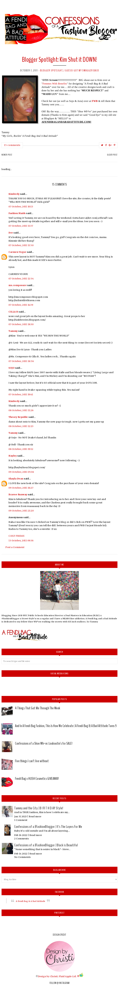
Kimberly (14, 194)
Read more (35, 816)
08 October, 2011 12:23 (21, 426)
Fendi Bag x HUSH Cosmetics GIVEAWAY (37, 778)
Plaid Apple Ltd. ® (69, 976)
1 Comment (20, 820)
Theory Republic (18, 417)
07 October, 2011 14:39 (21, 304)
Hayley (13, 455)
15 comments (12, 145)
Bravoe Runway (18, 494)
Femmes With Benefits (55, 83)
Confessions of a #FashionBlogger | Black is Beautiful (46, 845)
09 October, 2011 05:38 (21, 472)
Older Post (112, 154)
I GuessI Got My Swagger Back (81, 70)
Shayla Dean (16, 478)
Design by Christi (48, 976)
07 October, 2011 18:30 (21, 324)
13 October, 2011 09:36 (21, 540)
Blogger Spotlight (51, 70)
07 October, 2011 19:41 (21, 394)
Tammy (13, 331)
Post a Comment (14, 547)
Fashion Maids (17, 213)
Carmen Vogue (17, 252)
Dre (11, 232)
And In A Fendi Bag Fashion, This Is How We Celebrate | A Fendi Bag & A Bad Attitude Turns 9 (66, 725)
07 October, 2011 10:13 (21, 206)
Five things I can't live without (32, 760)
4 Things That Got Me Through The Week (37, 708)
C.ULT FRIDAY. (17, 535)
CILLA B (13, 311)
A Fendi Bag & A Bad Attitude (30, 901)
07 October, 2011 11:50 (21, 245)
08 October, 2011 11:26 (21, 410)
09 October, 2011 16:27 (21, 487)
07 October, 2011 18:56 (21, 361)
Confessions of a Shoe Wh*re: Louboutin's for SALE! (43, 743)
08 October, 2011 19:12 (21, 449)
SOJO (12, 367)
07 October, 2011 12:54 (21, 278)
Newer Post (7, 154)
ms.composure (18, 285)
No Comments (22, 857)
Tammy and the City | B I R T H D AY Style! (38, 808)
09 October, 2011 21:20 (21, 510)
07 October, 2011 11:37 (21, 225)
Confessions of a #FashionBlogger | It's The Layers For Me (48, 826)
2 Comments (21, 838)
